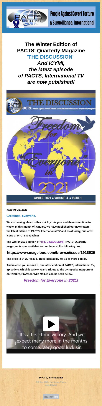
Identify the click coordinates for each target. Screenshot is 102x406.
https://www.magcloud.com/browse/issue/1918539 (51, 253)
